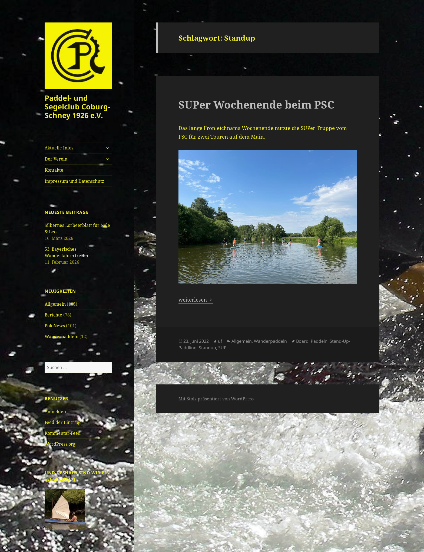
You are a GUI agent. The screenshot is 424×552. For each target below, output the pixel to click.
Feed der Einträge (63, 422)
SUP (222, 348)
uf (220, 341)
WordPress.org (60, 444)
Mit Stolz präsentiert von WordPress (216, 399)
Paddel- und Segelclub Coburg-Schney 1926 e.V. (77, 106)
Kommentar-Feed (63, 433)
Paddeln (319, 341)
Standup (207, 348)
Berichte (53, 315)
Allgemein (55, 304)
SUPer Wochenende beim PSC (256, 104)
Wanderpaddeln (61, 336)
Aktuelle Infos (59, 148)
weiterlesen (195, 299)
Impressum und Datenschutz (74, 181)
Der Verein (56, 159)
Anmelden (55, 411)
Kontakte (54, 170)
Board (302, 341)
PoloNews (55, 326)
